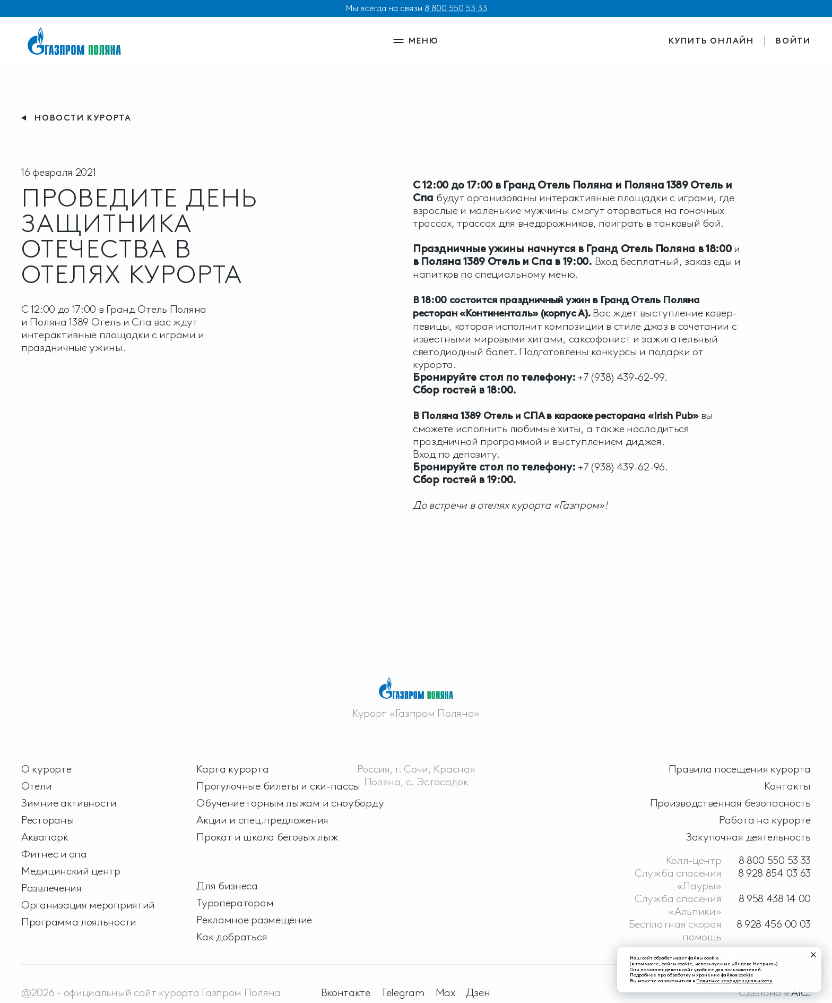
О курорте (46, 768)
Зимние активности (69, 802)
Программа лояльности (78, 921)
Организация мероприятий (88, 904)
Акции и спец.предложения (262, 819)
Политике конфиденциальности (734, 980)
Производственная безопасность (730, 802)
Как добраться (231, 936)
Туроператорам (234, 902)
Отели (36, 785)
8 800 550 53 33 (455, 8)
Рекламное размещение (254, 919)
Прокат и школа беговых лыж (267, 836)
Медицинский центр (70, 870)
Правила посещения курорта (740, 768)
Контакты (787, 785)
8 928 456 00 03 (773, 924)
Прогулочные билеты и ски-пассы (278, 785)
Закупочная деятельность (748, 836)
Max (445, 992)
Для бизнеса (227, 885)
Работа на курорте (765, 819)
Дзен (478, 992)
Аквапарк (44, 836)
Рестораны (47, 819)
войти (793, 41)
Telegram (403, 992)
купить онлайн (711, 41)
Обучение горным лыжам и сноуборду (290, 802)
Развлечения (51, 887)
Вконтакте (345, 992)
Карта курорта (232, 768)
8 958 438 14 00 (775, 898)
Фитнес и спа (53, 853)
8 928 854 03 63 (774, 873)
